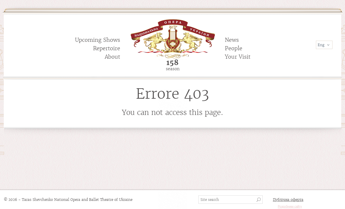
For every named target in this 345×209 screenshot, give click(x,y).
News (232, 40)
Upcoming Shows (97, 40)
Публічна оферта (288, 199)
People (233, 48)
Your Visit (237, 56)
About (112, 56)
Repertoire (106, 48)
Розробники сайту (290, 206)
